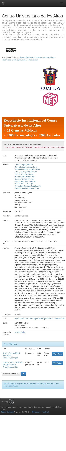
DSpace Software (7, 412)
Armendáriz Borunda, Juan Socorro (28, 186)
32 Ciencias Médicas (22, 130)
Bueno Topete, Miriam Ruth (25, 177)
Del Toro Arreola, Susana (24, 174)
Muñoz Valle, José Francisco (25, 181)
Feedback (45, 412)
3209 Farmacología (21, 135)
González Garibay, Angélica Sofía (27, 169)
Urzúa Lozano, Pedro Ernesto (26, 172)
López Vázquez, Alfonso (24, 165)
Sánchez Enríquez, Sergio (24, 179)
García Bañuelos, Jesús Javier (26, 167)
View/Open (57, 354)
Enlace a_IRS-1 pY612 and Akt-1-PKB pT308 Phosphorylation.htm (13, 364)
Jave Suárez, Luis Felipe (24, 184)
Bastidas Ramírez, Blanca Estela (27, 188)
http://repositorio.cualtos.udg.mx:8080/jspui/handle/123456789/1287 (40, 319)
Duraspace (36, 412)
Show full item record (11, 374)
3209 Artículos (49, 135)
